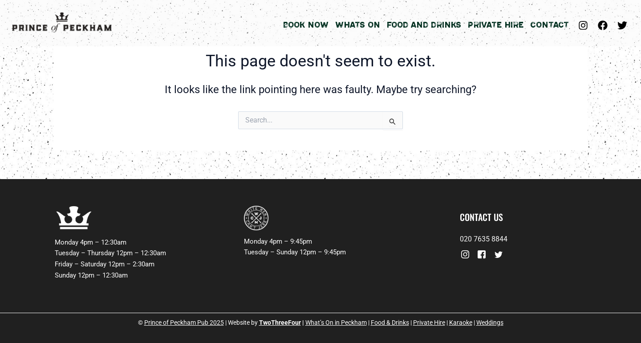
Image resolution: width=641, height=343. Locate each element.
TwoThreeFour (280, 322)
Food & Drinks (390, 322)
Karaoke (460, 322)
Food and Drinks (424, 25)
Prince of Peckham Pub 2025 (184, 322)
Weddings (489, 322)
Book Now (306, 25)
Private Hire (495, 25)
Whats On (357, 25)
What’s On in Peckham (336, 322)
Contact (549, 25)
